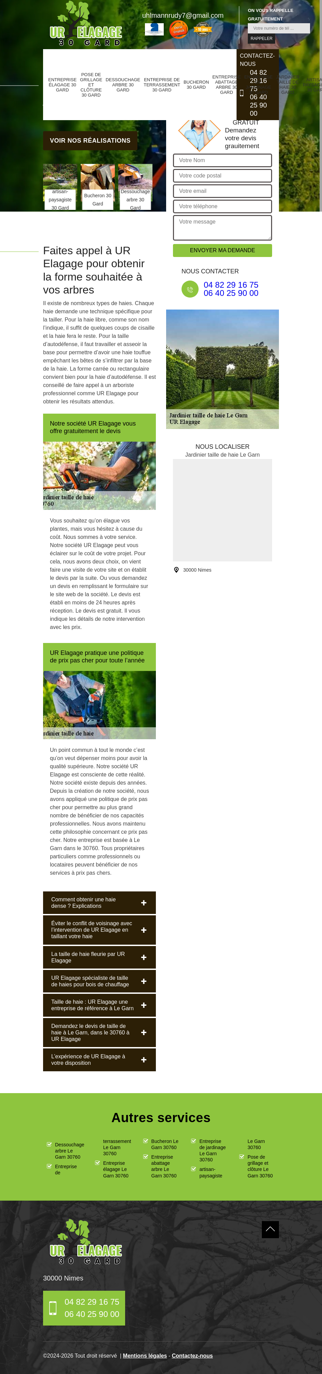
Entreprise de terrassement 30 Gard (162, 84)
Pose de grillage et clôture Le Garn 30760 (260, 1166)
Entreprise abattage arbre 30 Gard (226, 84)
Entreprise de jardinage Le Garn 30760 (212, 1151)
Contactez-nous (192, 1356)
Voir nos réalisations (90, 140)
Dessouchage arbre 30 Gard (123, 84)
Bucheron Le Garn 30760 (164, 1144)
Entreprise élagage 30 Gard (62, 84)
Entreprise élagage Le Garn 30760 (116, 1169)
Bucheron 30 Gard (196, 85)
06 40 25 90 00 (258, 105)
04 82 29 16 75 (231, 284)
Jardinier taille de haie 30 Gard (287, 84)
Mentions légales (145, 1356)
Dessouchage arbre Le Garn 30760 (69, 1151)
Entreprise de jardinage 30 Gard (258, 84)
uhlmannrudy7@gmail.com (183, 15)
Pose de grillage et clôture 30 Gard (91, 84)
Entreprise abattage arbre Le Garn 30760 (164, 1166)
